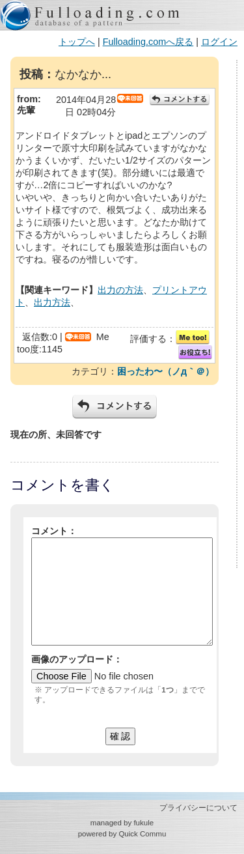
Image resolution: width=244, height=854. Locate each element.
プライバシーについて (198, 808)
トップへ (77, 41)
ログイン (219, 41)
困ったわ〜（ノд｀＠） (165, 371)
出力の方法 (120, 290)
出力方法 (52, 302)
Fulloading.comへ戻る (148, 41)
